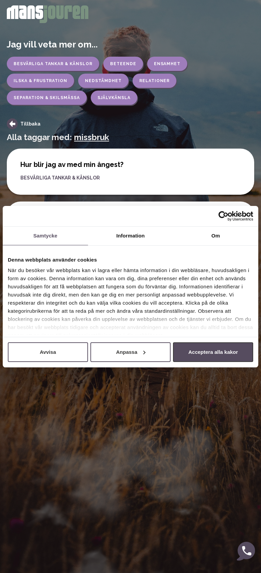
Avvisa (48, 352)
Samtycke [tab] (45, 235)
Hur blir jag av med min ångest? (71, 164)
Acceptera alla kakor (213, 352)
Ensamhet (167, 63)
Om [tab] (215, 235)
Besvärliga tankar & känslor (53, 63)
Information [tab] (130, 235)
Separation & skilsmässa (47, 97)
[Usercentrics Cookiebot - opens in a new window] (223, 216)
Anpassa (130, 352)
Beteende (123, 63)
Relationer (154, 80)
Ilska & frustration (40, 80)
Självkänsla (114, 97)
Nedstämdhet (103, 80)
